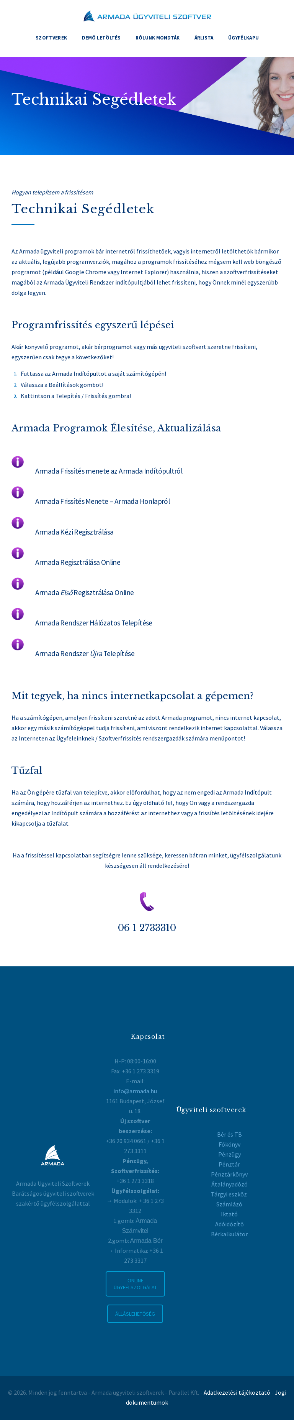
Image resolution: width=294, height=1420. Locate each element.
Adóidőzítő (229, 1224)
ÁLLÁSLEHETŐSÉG (135, 1313)
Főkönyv (229, 1144)
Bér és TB (229, 1134)
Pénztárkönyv (229, 1174)
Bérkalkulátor (229, 1234)
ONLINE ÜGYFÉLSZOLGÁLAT (135, 1284)
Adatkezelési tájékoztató (237, 1392)
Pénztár (229, 1164)
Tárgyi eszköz (229, 1194)
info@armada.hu (135, 1091)
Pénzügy (229, 1154)
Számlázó (229, 1204)
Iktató (229, 1214)
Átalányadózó (229, 1184)
